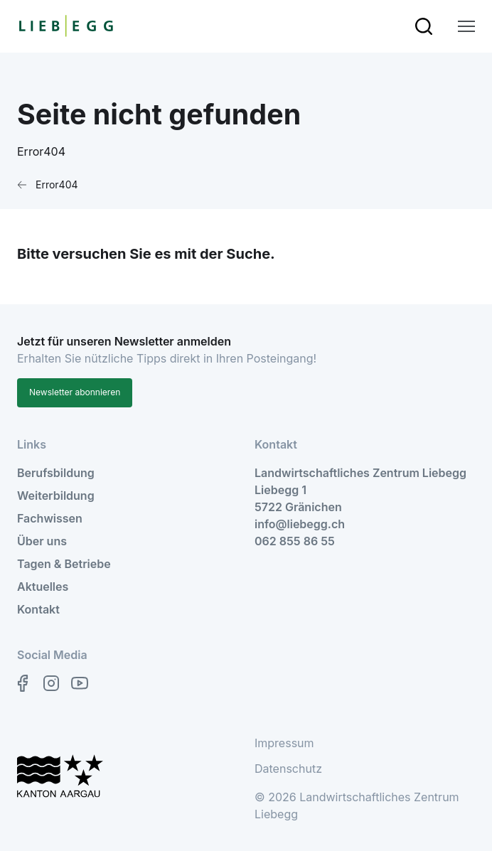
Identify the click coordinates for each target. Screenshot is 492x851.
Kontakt (38, 609)
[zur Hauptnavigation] (466, 26)
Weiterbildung (56, 495)
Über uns (42, 541)
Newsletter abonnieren (74, 392)
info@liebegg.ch (300, 524)
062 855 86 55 (295, 541)
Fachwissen (49, 518)
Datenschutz (288, 768)
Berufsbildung (56, 473)
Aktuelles (42, 586)
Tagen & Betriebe (64, 564)
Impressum (284, 743)
